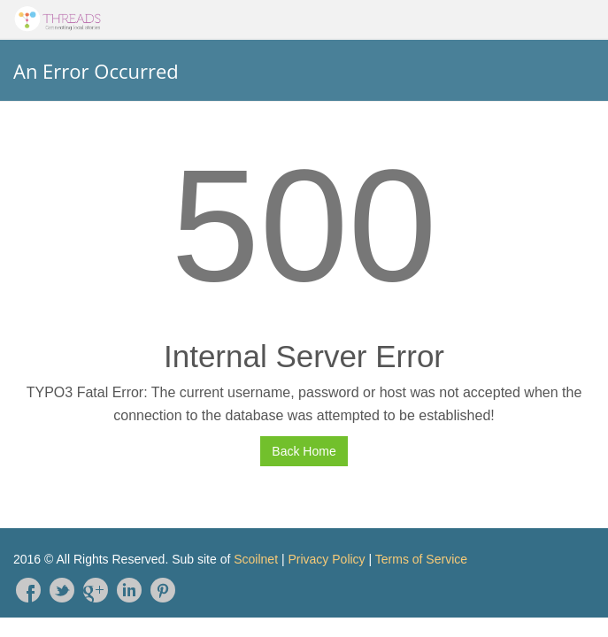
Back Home (303, 451)
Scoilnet (256, 559)
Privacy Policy (326, 559)
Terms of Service (421, 559)
